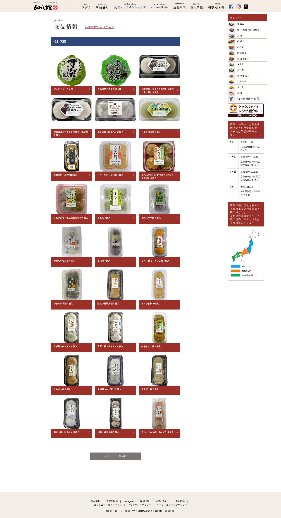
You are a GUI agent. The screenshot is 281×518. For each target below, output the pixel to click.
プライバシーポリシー (139, 504)
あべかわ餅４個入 (150, 303)
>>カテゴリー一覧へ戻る (115, 456)
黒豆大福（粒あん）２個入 (110, 132)
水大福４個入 (103, 260)
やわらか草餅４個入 (151, 218)
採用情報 (144, 501)
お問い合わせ (163, 501)
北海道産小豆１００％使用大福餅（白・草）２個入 (157, 91)
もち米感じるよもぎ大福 (109, 89)
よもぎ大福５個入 (150, 389)
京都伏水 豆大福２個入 (65, 175)
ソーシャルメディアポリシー (172, 504)
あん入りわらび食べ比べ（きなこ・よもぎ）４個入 (158, 176)
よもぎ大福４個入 (62, 389)
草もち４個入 (103, 218)
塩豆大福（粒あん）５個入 (66, 432)
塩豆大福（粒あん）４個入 (110, 346)
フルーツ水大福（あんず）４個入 (157, 432)
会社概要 (180, 501)
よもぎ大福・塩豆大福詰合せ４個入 (71, 218)
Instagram (129, 501)
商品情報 (95, 501)
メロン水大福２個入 (151, 132)
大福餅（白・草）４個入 (65, 346)
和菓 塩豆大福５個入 (108, 432)
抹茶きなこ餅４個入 (151, 346)
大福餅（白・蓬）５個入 (109, 389)
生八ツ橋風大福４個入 (108, 303)
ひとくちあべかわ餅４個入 (110, 175)
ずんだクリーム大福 (63, 89)
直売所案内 (112, 501)
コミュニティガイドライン (108, 504)
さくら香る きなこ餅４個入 (155, 260)
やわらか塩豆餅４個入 (64, 260)
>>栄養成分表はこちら (99, 27)
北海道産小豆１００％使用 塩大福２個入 (71, 134)
